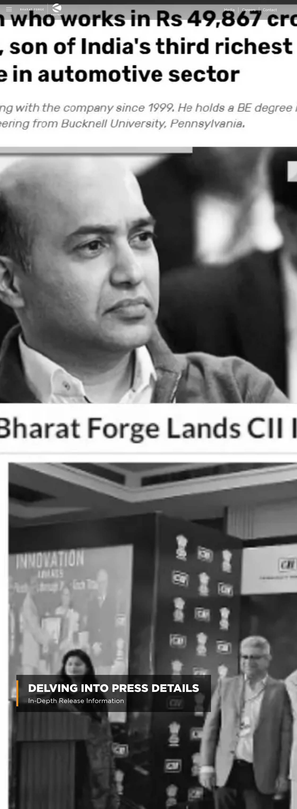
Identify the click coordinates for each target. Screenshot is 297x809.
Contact (270, 10)
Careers (248, 10)
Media (229, 10)
